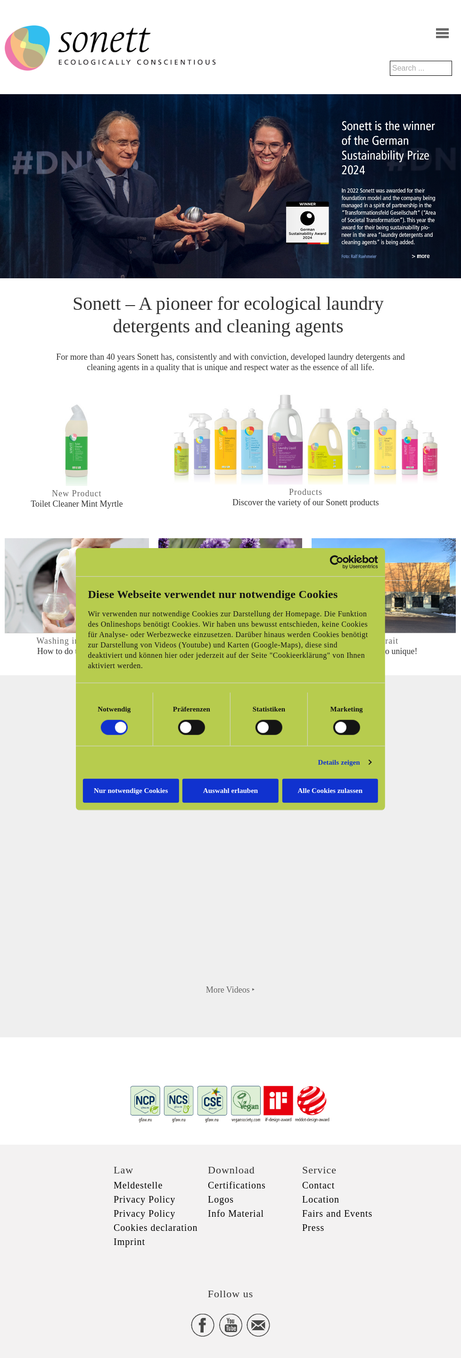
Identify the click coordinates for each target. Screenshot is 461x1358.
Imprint (129, 1242)
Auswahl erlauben (230, 790)
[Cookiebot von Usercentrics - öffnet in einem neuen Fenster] (337, 562)
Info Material (236, 1213)
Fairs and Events (337, 1213)
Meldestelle (138, 1185)
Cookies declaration (156, 1227)
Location (320, 1199)
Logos (221, 1199)
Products (305, 492)
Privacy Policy (144, 1199)
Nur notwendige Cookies (130, 790)
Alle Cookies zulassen (330, 790)
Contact (318, 1185)
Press (313, 1227)
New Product (76, 493)
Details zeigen (340, 762)
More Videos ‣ (230, 989)
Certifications (237, 1185)
